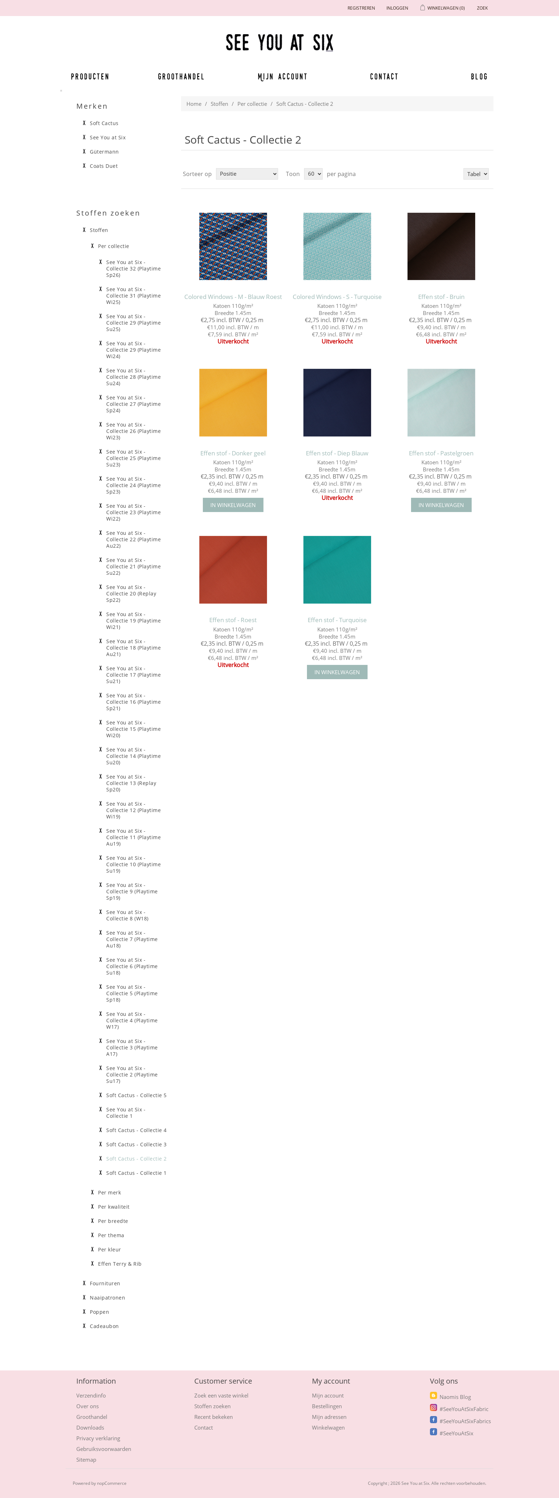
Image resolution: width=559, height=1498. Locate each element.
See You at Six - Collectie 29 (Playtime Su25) (133, 322)
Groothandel (181, 76)
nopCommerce (112, 1483)
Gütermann (104, 152)
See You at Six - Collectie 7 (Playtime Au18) (132, 939)
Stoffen (219, 103)
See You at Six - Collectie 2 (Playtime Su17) (132, 1074)
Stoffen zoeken (212, 1406)
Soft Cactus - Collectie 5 (136, 1095)
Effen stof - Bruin (441, 296)
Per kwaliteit (114, 1207)
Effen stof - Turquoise (337, 620)
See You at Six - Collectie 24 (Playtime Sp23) (133, 485)
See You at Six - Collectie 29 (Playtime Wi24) (133, 350)
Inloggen (397, 8)
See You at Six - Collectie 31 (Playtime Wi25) (133, 295)
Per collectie (252, 103)
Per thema (111, 1235)
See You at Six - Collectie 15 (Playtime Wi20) (133, 729)
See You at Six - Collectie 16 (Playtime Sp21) (133, 702)
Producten (89, 76)
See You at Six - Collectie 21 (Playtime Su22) (133, 566)
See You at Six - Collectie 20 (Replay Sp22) (131, 593)
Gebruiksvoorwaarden (103, 1448)
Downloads (90, 1427)
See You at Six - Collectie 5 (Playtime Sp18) (132, 993)
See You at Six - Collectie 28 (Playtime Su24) (133, 377)
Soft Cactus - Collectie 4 (136, 1130)
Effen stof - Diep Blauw (337, 453)
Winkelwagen (328, 1427)
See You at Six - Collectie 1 (125, 1112)
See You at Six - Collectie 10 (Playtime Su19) (133, 864)
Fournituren (105, 1283)
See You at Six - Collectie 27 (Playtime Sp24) (133, 404)
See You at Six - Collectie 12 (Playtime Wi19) (133, 810)
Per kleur (109, 1249)
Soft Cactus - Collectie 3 (136, 1144)
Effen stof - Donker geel (233, 453)
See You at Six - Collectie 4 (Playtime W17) (132, 1020)
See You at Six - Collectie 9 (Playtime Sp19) (132, 891)
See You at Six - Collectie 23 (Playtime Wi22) (133, 512)
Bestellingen (327, 1406)
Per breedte (113, 1221)
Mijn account (283, 76)
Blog (479, 76)
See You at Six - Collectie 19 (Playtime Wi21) (133, 620)
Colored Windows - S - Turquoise (337, 296)
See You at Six (107, 137)
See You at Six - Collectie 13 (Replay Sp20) (131, 783)
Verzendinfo (91, 1395)
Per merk (109, 1192)
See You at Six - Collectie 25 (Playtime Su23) (133, 458)
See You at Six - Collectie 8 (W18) (127, 915)
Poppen (99, 1312)
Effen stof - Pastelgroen (441, 453)
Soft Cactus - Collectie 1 (136, 1173)
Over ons (87, 1406)
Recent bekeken (213, 1416)
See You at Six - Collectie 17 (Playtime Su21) (133, 675)
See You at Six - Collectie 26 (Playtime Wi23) (133, 431)
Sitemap (86, 1459)
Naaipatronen (107, 1298)
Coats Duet (104, 166)
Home (193, 103)
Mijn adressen (329, 1416)
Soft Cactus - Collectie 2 (136, 1159)
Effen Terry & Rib (120, 1264)
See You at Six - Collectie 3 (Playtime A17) (132, 1047)
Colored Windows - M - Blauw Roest (233, 296)
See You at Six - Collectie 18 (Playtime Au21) (133, 647)
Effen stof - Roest (233, 620)
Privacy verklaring (98, 1438)
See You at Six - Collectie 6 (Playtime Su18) (132, 966)
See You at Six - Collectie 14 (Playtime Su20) (133, 756)
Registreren (361, 8)
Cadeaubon (104, 1326)
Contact (384, 76)
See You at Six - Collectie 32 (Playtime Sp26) (133, 268)
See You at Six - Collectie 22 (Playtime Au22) (133, 539)
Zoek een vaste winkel (221, 1395)
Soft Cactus (104, 123)
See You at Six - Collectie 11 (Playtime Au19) (133, 837)
